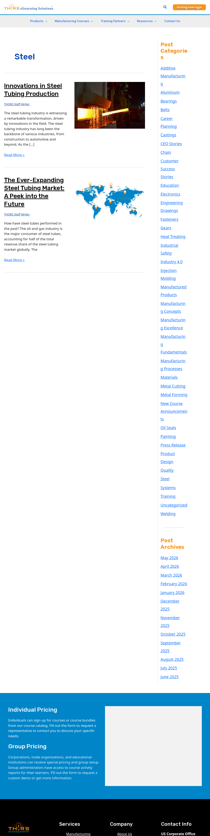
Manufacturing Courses (75, 21)
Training (167, 403)
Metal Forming (173, 326)
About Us (124, 712)
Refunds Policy (129, 738)
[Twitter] (37, 782)
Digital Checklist (79, 733)
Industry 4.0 (170, 214)
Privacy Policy (128, 728)
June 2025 (169, 555)
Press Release (172, 364)
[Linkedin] (10, 782)
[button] (165, 7)
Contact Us (169, 21)
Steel (165, 388)
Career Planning (174, 106)
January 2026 (171, 494)
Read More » (14, 154)
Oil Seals (167, 349)
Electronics (169, 160)
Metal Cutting (172, 318)
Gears (165, 190)
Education (169, 152)
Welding (167, 419)
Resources (145, 21)
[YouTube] (19, 782)
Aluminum (169, 82)
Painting (167, 356)
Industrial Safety (174, 206)
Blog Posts (125, 717)
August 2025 (171, 540)
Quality (166, 380)
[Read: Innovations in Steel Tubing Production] (109, 105)
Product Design (173, 372)
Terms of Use (127, 733)
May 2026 (168, 462)
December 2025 (173, 501)
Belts (165, 98)
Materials (168, 310)
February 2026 (172, 486)
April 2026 (169, 470)
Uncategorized (173, 411)
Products (41, 21)
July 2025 (168, 548)
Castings (168, 113)
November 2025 (174, 509)
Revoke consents (130, 764)
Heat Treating (172, 198)
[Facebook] (28, 782)
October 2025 (172, 517)
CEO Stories (170, 121)
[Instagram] (13, 788)
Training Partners (115, 21)
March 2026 (170, 478)
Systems (167, 396)
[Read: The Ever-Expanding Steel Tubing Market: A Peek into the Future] (109, 199)
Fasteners (169, 182)
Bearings (168, 90)
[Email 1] (22, 788)
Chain (165, 129)
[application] (48, 21)
